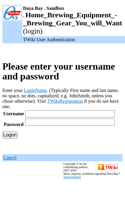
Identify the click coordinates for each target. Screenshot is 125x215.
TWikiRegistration (65, 101)
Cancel (9, 157)
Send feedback (72, 177)
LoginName (35, 90)
